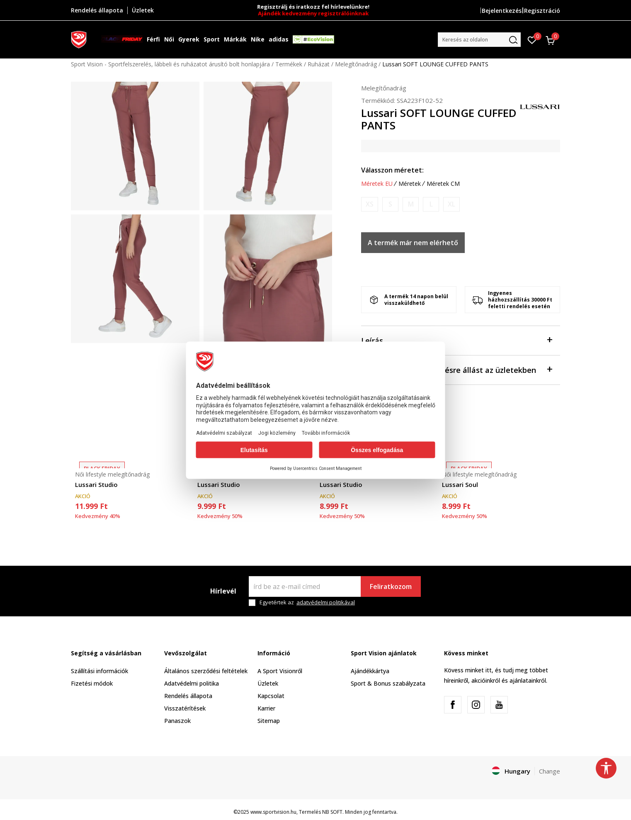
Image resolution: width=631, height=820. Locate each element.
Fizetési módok (92, 683)
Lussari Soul (460, 484)
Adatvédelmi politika (191, 683)
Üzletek (267, 683)
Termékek (288, 64)
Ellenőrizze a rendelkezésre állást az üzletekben (456, 369)
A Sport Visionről (279, 671)
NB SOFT (332, 811)
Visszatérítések (185, 708)
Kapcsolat (270, 696)
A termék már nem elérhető (413, 242)
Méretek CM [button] (443, 183)
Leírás (456, 340)
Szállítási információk (99, 671)
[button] (479, 39)
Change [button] (549, 771)
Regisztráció (542, 11)
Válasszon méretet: (392, 170)
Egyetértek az (307, 602)
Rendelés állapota (188, 696)
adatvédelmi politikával (325, 602)
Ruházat (319, 64)
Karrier (266, 708)
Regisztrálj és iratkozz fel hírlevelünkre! (316, 7)
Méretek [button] (409, 183)
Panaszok (177, 721)
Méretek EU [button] (377, 183)
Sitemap (268, 721)
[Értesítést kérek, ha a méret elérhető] (369, 204)
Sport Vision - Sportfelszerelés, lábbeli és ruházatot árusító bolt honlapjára (170, 64)
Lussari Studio (96, 484)
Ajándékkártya (370, 671)
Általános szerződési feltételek (206, 671)
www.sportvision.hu (273, 811)
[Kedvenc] (532, 39)
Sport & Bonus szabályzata (388, 683)
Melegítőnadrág (356, 64)
